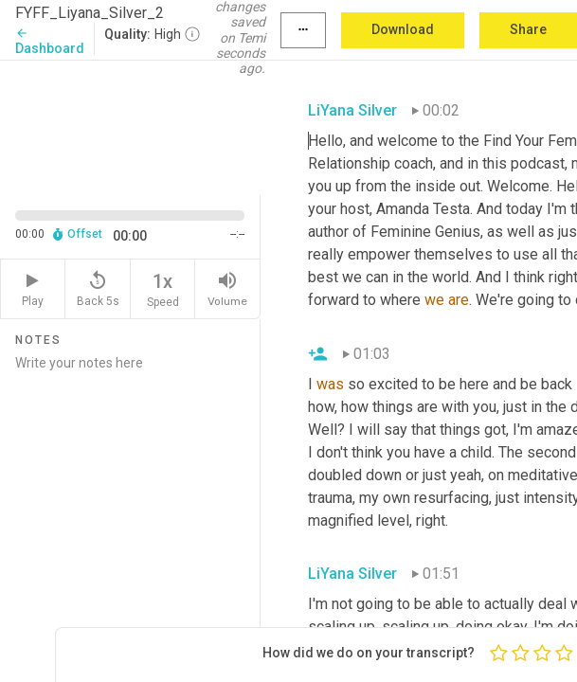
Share (528, 29)
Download (402, 29)
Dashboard (49, 41)
